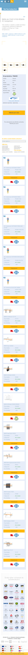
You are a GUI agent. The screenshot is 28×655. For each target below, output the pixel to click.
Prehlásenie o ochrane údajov (14, 638)
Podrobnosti (14, 177)
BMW (3, 33)
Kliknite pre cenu (14, 112)
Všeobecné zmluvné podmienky (17, 637)
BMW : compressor (9, 33)
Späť (24, 14)
